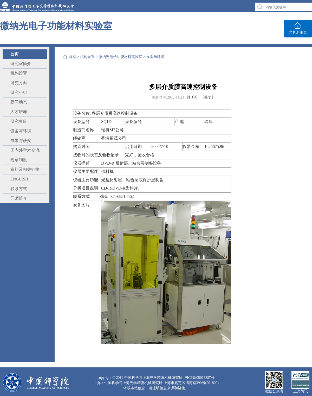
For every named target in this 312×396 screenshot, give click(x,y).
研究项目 (18, 121)
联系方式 (18, 188)
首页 (14, 54)
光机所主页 (298, 32)
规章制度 (18, 160)
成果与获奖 (20, 140)
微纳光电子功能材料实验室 (120, 57)
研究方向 (18, 83)
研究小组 (18, 92)
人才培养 (18, 111)
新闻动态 (18, 102)
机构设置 (18, 73)
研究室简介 (20, 63)
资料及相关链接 (25, 169)
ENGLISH (19, 179)
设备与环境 (20, 131)
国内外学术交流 (25, 150)
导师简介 (18, 198)
